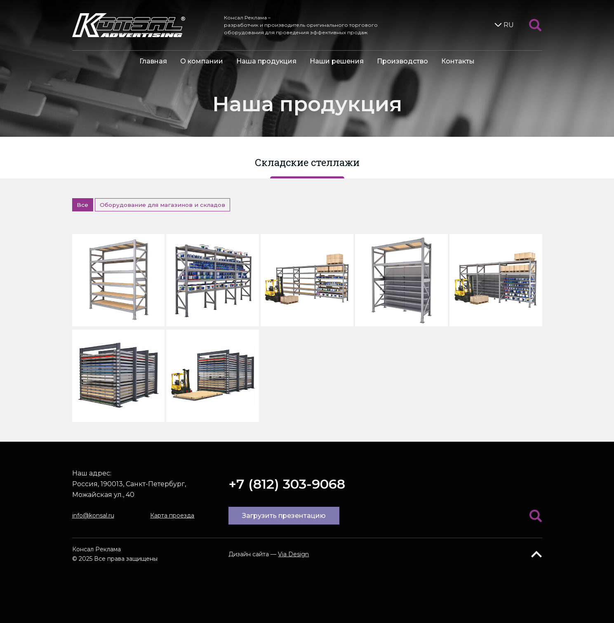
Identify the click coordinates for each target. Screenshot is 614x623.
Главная (153, 61)
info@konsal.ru (93, 515)
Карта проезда (172, 515)
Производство (402, 61)
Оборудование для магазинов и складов (162, 204)
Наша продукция (266, 61)
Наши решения (337, 61)
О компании (201, 61)
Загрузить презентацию (284, 516)
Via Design (293, 554)
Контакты (458, 61)
